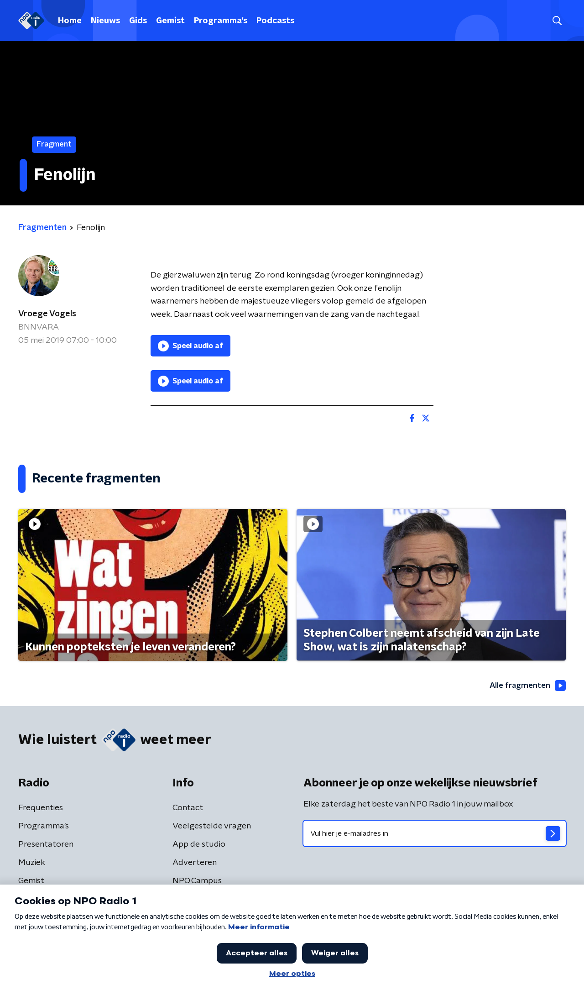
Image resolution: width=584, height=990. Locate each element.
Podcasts (275, 21)
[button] (557, 20)
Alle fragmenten (526, 686)
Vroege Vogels (47, 314)
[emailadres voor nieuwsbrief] (434, 834)
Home (70, 21)
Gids (138, 21)
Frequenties (40, 808)
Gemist (170, 21)
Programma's (220, 21)
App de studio (198, 845)
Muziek (31, 863)
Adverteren (194, 863)
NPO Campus (197, 881)
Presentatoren (45, 845)
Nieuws (105, 21)
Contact (187, 808)
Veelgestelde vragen (211, 826)
